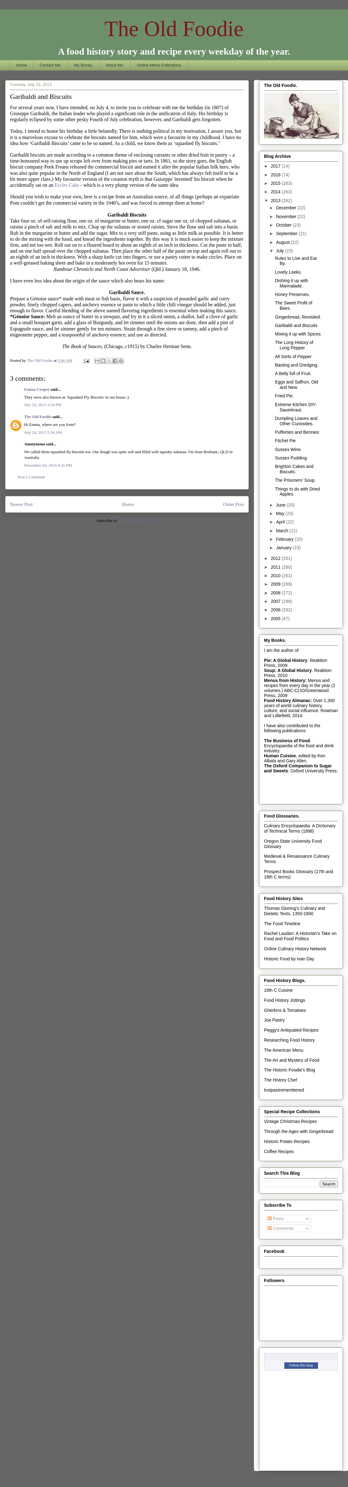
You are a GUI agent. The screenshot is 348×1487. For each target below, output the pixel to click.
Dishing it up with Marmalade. (291, 283)
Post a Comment (31, 477)
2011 (276, 567)
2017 (276, 166)
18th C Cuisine (278, 990)
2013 (276, 200)
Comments (281, 1228)
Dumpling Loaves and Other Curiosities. (296, 421)
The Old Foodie (173, 29)
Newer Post (21, 504)
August (283, 242)
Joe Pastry (274, 1020)
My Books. (83, 65)
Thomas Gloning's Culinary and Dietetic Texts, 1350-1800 (294, 911)
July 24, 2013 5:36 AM (43, 432)
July (280, 250)
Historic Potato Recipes (287, 1141)
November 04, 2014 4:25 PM (48, 465)
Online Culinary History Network (295, 948)
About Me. (115, 65)
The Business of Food (287, 740)
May (280, 513)
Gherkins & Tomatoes (285, 1010)
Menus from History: (285, 680)
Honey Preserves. (292, 294)
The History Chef (280, 1079)
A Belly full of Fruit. (293, 373)
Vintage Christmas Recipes (290, 1121)
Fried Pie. (284, 395)
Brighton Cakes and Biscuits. (294, 469)
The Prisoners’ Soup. (295, 480)
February (285, 539)
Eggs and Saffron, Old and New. (296, 384)
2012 (276, 558)
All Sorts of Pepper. (294, 356)
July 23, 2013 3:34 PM (42, 404)
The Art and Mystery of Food (291, 1060)
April (281, 521)
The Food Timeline (282, 923)
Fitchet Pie (285, 440)
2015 (276, 183)
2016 (276, 174)
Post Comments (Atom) (138, 520)
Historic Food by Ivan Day (289, 958)
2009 (276, 584)
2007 (276, 601)
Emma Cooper (37, 389)
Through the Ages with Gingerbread (298, 1131)
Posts (276, 1218)
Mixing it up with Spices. (298, 333)
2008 (276, 592)
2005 (276, 618)
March (282, 530)
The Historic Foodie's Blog (289, 1069)
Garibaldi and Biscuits (296, 325)
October (284, 225)
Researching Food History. (290, 1040)
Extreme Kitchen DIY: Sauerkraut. (296, 407)
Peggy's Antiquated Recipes (291, 1030)
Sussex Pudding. (291, 457)
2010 (276, 575)
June (281, 504)
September (287, 233)
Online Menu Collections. (159, 65)
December (286, 207)
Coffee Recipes (279, 1151)
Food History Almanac (287, 700)
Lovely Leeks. (288, 272)
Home (21, 65)
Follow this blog (301, 1365)
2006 (276, 609)
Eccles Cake (68, 185)
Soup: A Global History (288, 670)
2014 (276, 191)
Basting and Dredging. (297, 365)
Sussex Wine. (288, 449)
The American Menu (283, 1050)
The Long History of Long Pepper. (294, 345)
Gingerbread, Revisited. (298, 316)
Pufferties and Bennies (297, 432)
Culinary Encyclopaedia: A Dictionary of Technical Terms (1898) (299, 828)
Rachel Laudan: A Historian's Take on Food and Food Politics (300, 936)
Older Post (233, 504)
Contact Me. (50, 65)
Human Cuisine (280, 755)
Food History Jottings (284, 1000)
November (286, 216)
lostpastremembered (284, 1089)
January (284, 547)
